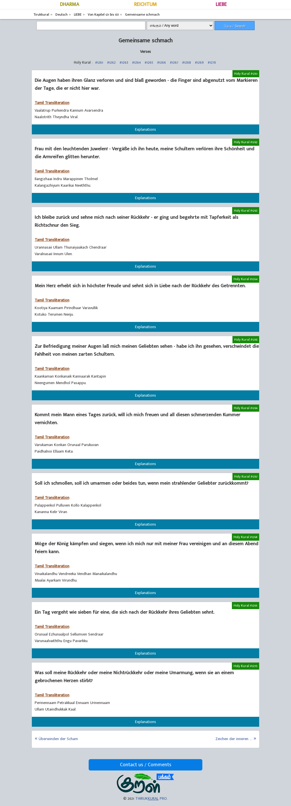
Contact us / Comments (145, 765)
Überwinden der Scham (58, 739)
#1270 (212, 62)
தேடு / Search (235, 26)
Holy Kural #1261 (245, 73)
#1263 (124, 62)
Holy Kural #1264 (245, 279)
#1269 (199, 62)
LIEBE (221, 4)
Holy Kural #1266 (245, 408)
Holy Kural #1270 (245, 666)
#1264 (136, 62)
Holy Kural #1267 (245, 476)
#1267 (174, 62)
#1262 (111, 62)
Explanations (145, 129)
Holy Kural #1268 (245, 537)
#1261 (99, 62)
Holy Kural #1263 (245, 210)
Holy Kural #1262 (245, 142)
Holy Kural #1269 (245, 605)
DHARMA (69, 4)
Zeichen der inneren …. (233, 739)
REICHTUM (145, 4)
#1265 (149, 62)
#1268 (186, 62)
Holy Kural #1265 (245, 339)
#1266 (161, 62)
